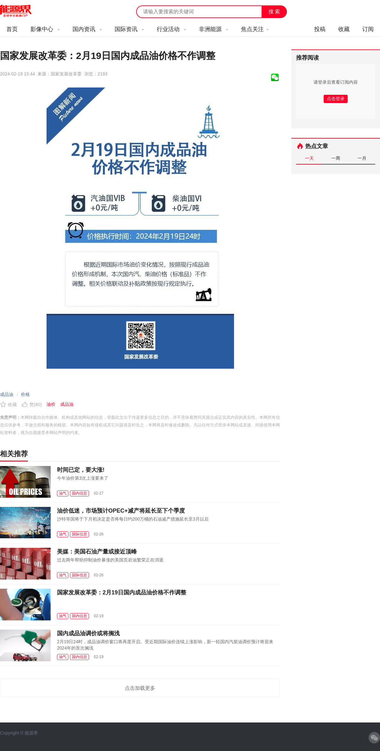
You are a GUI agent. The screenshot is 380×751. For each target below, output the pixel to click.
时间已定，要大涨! (80, 470)
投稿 (320, 29)
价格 (25, 394)
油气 (62, 493)
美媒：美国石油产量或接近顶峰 (97, 551)
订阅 (368, 29)
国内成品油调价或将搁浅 (88, 633)
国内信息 (79, 493)
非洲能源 (213, 29)
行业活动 (171, 29)
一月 (362, 158)
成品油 (6, 394)
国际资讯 (129, 29)
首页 (12, 29)
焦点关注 (255, 29)
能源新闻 (21, 11)
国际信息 (79, 534)
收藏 (344, 29)
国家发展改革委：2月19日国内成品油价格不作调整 (121, 592)
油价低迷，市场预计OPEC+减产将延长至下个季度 (121, 511)
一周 (335, 158)
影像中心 (45, 29)
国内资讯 (87, 29)
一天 (309, 158)
